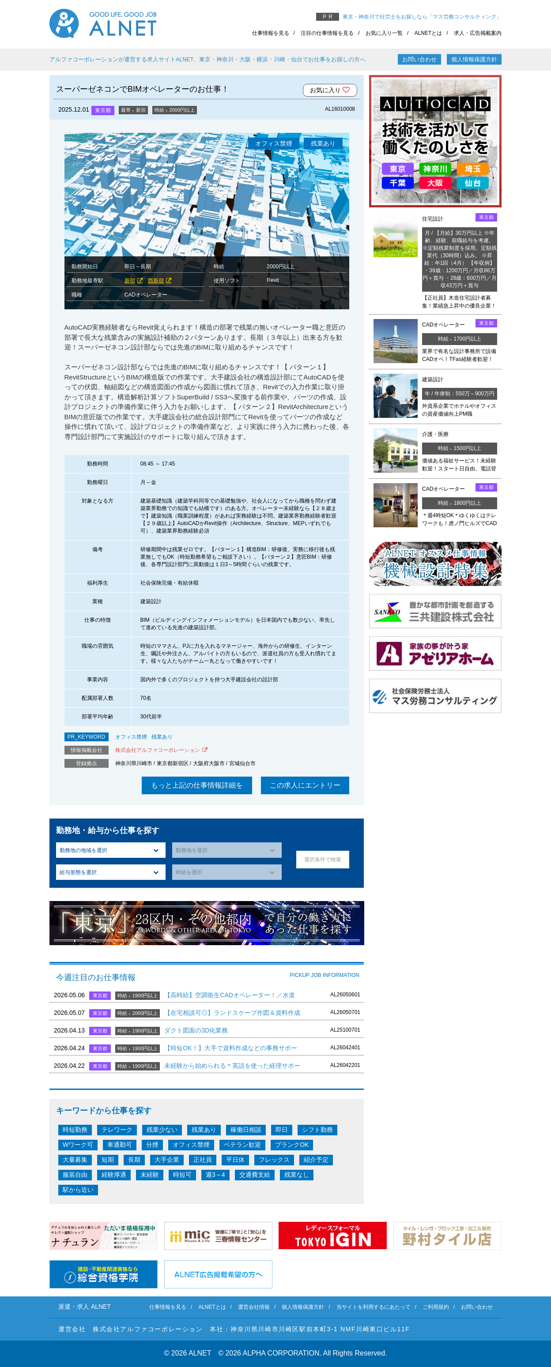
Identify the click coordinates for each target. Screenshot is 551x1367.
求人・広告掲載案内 (478, 33)
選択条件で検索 (322, 859)
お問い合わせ (419, 59)
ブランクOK (292, 1144)
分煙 (152, 1144)
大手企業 (167, 1159)
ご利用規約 (436, 1307)
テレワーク (117, 1129)
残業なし (296, 1174)
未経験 (149, 1174)
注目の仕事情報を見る (327, 33)
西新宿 (156, 281)
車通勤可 (119, 1144)
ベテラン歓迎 (242, 1144)
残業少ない (162, 1129)
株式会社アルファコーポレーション (157, 750)
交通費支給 (254, 1174)
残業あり (162, 737)
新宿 (130, 281)
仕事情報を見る (270, 33)
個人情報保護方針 (474, 59)
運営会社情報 (254, 1307)
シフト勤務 (317, 1129)
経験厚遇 (114, 1174)
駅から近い (78, 1189)
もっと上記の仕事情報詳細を (197, 785)
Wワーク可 (78, 1144)
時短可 (182, 1174)
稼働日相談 (245, 1129)
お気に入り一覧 (384, 33)
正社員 (202, 1159)
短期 (108, 1159)
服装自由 (75, 1174)
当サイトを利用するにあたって (373, 1307)
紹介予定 (316, 1159)
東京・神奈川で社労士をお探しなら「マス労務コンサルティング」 (422, 17)
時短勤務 (75, 1129)
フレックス (274, 1159)
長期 (134, 1159)
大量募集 (75, 1159)
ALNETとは (428, 33)
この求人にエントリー (305, 785)
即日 (282, 1129)
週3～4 (215, 1174)
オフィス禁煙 (131, 737)
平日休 (235, 1159)
